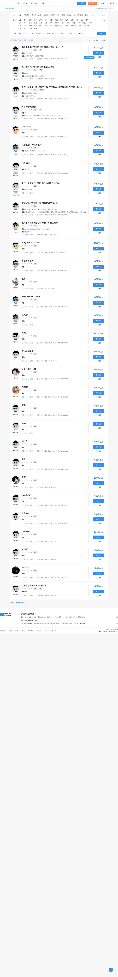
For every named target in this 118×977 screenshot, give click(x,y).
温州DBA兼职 (73, 617)
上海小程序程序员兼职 (40, 623)
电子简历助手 (29, 56)
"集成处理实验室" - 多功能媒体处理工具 (37, 212)
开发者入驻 (92, 3)
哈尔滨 (84, 23)
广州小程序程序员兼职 (66, 623)
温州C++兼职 (24, 617)
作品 (43, 3)
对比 (99, 57)
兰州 (80, 25)
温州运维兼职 (81, 617)
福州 (51, 23)
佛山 (61, 25)
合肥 (19, 23)
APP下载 (10, 630)
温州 (56, 25)
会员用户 (39, 33)
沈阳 (63, 23)
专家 (62, 33)
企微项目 (34, 76)
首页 (17, 3)
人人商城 (41, 76)
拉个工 (37, 56)
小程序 (52, 15)
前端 (39, 15)
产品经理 (26, 15)
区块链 (69, 15)
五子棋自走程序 (56, 115)
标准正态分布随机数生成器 (33, 115)
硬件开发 (80, 15)
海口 (25, 28)
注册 (112, 3)
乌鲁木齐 (86, 25)
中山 (19, 28)
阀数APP (28, 232)
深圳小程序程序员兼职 (53, 623)
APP (102, 3)
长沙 (82, 20)
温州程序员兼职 (18, 40)
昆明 (30, 25)
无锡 (73, 23)
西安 (66, 20)
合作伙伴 (30, 630)
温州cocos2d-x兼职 (52, 617)
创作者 (80, 33)
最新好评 (104, 40)
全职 (71, 33)
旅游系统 (28, 76)
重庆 (72, 20)
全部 (19, 15)
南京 (56, 20)
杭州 (46, 20)
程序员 (25, 3)
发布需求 (82, 3)
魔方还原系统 (47, 115)
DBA (92, 15)
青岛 (35, 23)
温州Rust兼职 (32, 617)
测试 (86, 15)
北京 (25, 20)
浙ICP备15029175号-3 (112, 629)
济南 (30, 23)
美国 (46, 25)
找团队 (101, 33)
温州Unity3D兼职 (63, 617)
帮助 (16, 630)
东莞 (35, 25)
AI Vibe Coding (51, 33)
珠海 (19, 25)
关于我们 (23, 630)
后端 (63, 15)
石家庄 (57, 23)
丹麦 (35, 28)
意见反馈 (38, 630)
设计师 (34, 15)
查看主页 (98, 53)
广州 (40, 20)
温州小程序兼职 (10, 8)
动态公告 (2, 630)
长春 (51, 25)
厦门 (25, 23)
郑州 (77, 20)
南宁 (90, 23)
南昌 (78, 23)
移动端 (45, 15)
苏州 (87, 20)
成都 (51, 20)
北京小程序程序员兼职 (26, 623)
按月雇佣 (95, 40)
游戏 (58, 15)
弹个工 (41, 56)
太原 (68, 23)
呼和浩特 (73, 25)
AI (74, 15)
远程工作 (53, 630)
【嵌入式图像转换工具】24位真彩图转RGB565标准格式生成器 (69, 212)
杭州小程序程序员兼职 (80, 623)
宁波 (25, 25)
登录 (109, 3)
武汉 (61, 20)
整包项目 (87, 40)
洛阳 (30, 28)
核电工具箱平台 (30, 96)
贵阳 (40, 25)
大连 (46, 23)
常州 (66, 25)
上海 (30, 20)
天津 (40, 23)
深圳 (35, 20)
